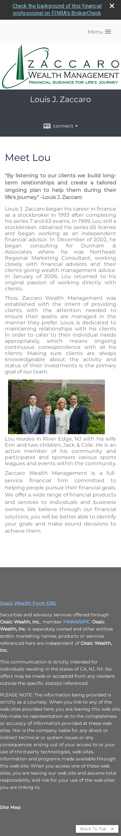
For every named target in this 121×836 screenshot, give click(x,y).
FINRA (70, 602)
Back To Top (97, 809)
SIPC (84, 602)
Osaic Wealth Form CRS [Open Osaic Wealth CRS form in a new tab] (28, 583)
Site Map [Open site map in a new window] (10, 787)
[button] (99, 12)
